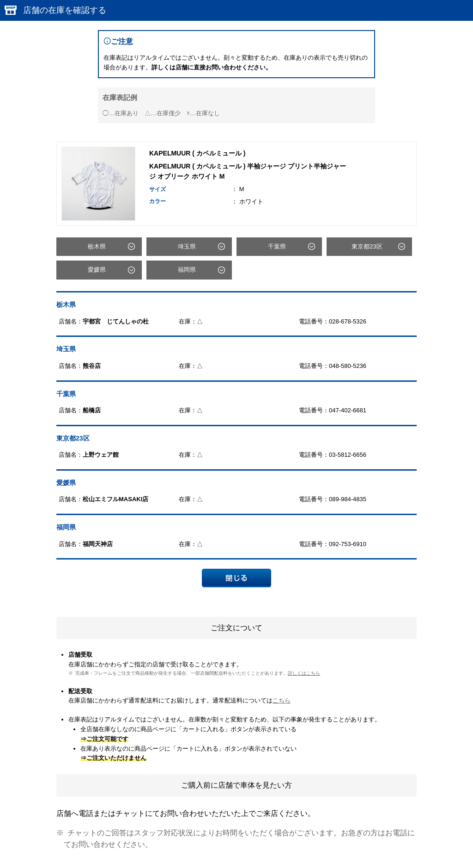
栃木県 (97, 246)
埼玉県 (187, 246)
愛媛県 (97, 269)
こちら (282, 700)
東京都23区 (367, 246)
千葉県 (277, 246)
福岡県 (187, 269)
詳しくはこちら (304, 673)
